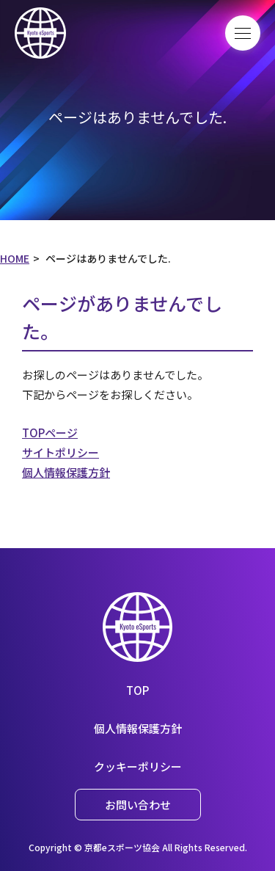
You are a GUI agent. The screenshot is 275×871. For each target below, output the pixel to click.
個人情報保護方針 (66, 472)
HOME (14, 258)
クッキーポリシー (138, 766)
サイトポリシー (60, 452)
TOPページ (50, 432)
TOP (137, 690)
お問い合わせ (138, 804)
